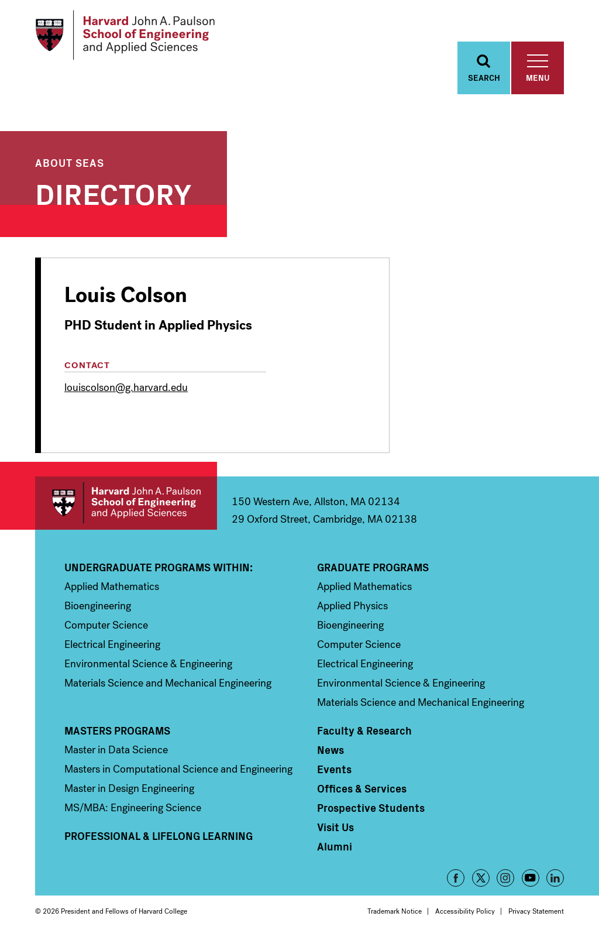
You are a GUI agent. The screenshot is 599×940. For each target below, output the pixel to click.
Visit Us (335, 827)
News (330, 750)
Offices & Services (362, 788)
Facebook (455, 878)
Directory (113, 192)
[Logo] (125, 35)
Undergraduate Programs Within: (158, 567)
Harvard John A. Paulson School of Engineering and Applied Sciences (126, 503)
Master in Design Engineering (129, 788)
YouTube (530, 878)
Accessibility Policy (465, 911)
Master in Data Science (116, 750)
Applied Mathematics (111, 586)
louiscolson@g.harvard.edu (126, 387)
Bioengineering (97, 606)
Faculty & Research (364, 730)
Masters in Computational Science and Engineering (178, 769)
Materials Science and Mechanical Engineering (167, 683)
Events (334, 769)
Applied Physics (352, 606)
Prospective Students (371, 807)
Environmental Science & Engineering (148, 663)
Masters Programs (117, 730)
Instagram (505, 878)
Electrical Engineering (112, 644)
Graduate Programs (373, 567)
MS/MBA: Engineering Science (132, 807)
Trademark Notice (394, 911)
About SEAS (69, 162)
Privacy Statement (536, 911)
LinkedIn (555, 878)
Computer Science (106, 625)
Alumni (334, 846)
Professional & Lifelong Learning (158, 836)
